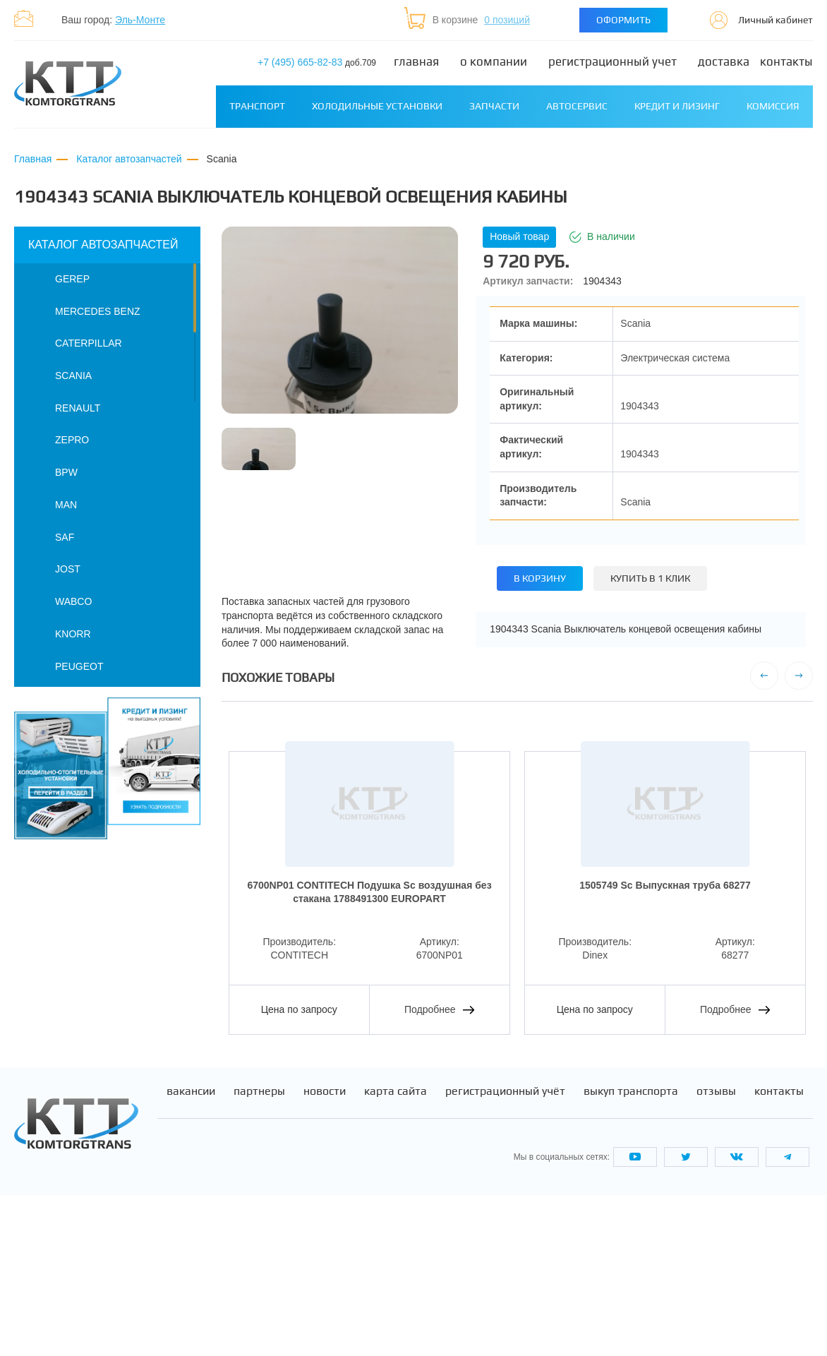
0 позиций (507, 19)
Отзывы (716, 1252)
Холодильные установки (377, 106)
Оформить (623, 19)
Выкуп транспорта (631, 1252)
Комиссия (773, 106)
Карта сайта (395, 1252)
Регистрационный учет (612, 61)
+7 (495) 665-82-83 (317, 62)
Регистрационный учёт (505, 1252)
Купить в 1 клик (650, 578)
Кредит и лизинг (677, 106)
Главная (416, 61)
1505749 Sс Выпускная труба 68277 (665, 885)
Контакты (786, 61)
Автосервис (577, 106)
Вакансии (191, 1252)
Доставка (723, 61)
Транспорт (257, 106)
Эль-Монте (140, 19)
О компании (493, 61)
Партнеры (259, 1252)
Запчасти (494, 106)
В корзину (540, 578)
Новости (324, 1252)
